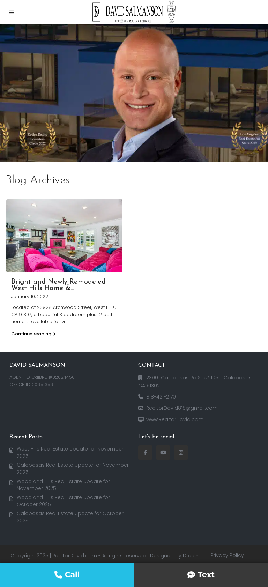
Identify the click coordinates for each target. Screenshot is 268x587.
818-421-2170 (161, 396)
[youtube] (163, 452)
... (67, 321)
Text (201, 574)
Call (67, 574)
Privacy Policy (227, 555)
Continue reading (33, 333)
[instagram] (181, 452)
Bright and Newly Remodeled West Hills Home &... (58, 285)
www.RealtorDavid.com (174, 419)
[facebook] (145, 452)
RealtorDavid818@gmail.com (182, 407)
